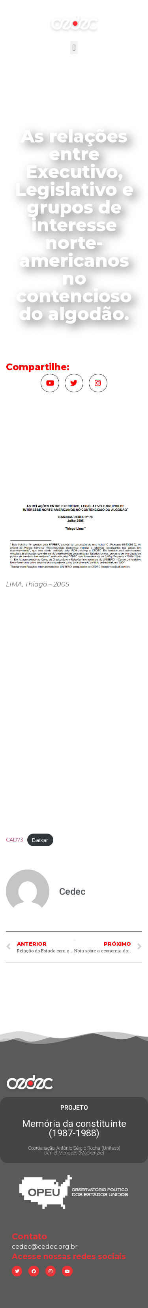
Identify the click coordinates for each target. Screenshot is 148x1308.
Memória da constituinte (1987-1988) (74, 1128)
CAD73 (14, 840)
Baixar (40, 840)
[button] (74, 47)
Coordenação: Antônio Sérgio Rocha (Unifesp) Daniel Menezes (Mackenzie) (74, 1150)
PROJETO (74, 1107)
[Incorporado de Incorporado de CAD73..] (74, 713)
